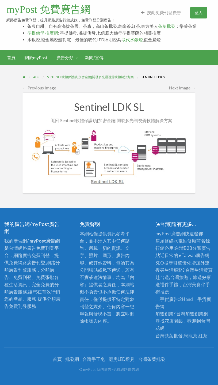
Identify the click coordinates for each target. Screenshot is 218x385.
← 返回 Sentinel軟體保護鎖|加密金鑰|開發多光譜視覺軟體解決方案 (109, 120)
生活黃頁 (203, 270)
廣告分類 (65, 57)
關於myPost (36, 57)
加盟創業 (194, 313)
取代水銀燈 (132, 39)
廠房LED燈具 (122, 359)
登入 (198, 12)
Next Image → (182, 87)
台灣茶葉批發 (169, 335)
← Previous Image (39, 87)
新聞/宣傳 (94, 57)
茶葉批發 (166, 26)
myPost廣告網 (170, 233)
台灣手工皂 (93, 359)
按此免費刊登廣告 (161, 12)
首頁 (11, 57)
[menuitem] (161, 13)
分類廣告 (201, 248)
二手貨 (199, 299)
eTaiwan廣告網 (194, 255)
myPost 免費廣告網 (48, 9)
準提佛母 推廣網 (42, 33)
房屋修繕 (164, 241)
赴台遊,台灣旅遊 (171, 277)
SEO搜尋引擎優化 (173, 263)
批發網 (72, 359)
